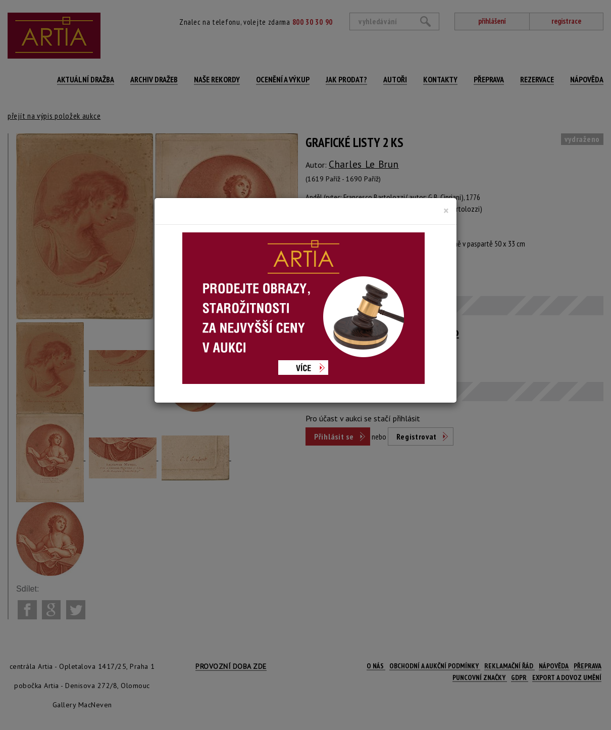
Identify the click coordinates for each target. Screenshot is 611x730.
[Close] (446, 211)
